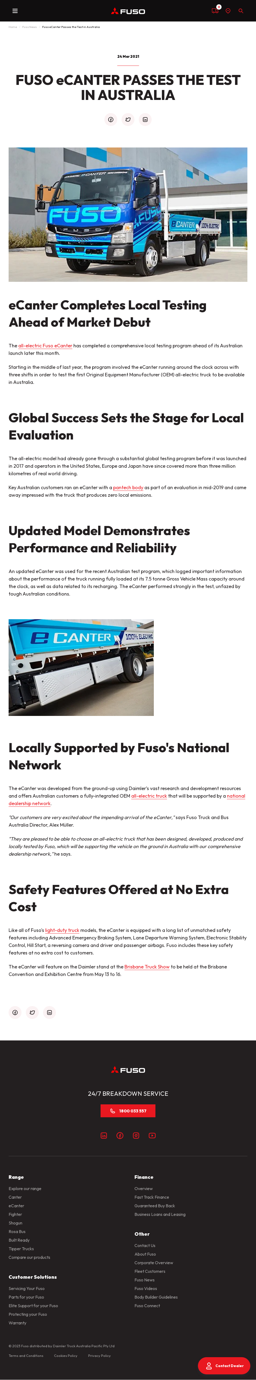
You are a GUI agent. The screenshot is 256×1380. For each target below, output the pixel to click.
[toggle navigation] (15, 10)
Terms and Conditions (26, 1355)
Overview (143, 1188)
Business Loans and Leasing (160, 1214)
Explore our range (25, 1188)
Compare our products (29, 1257)
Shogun (15, 1223)
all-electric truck (149, 796)
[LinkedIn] (104, 1135)
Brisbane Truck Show (147, 967)
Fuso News (29, 27)
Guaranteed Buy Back (154, 1205)
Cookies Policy (65, 1355)
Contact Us (144, 1245)
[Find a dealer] (228, 10)
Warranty (17, 1322)
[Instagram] (136, 1135)
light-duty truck (62, 930)
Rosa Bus (17, 1231)
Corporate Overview (153, 1262)
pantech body (128, 487)
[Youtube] (152, 1135)
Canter (15, 1197)
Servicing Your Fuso (27, 1288)
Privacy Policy (99, 1355)
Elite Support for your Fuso (33, 1305)
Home (13, 27)
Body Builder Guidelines (156, 1297)
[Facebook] (120, 1135)
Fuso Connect (147, 1305)
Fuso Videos (145, 1288)
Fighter (15, 1214)
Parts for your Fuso (26, 1297)
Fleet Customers (149, 1271)
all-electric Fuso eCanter (45, 346)
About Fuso (145, 1254)
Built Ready (19, 1240)
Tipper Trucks (21, 1248)
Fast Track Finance (151, 1197)
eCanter (16, 1205)
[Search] (240, 10)
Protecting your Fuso (28, 1314)
